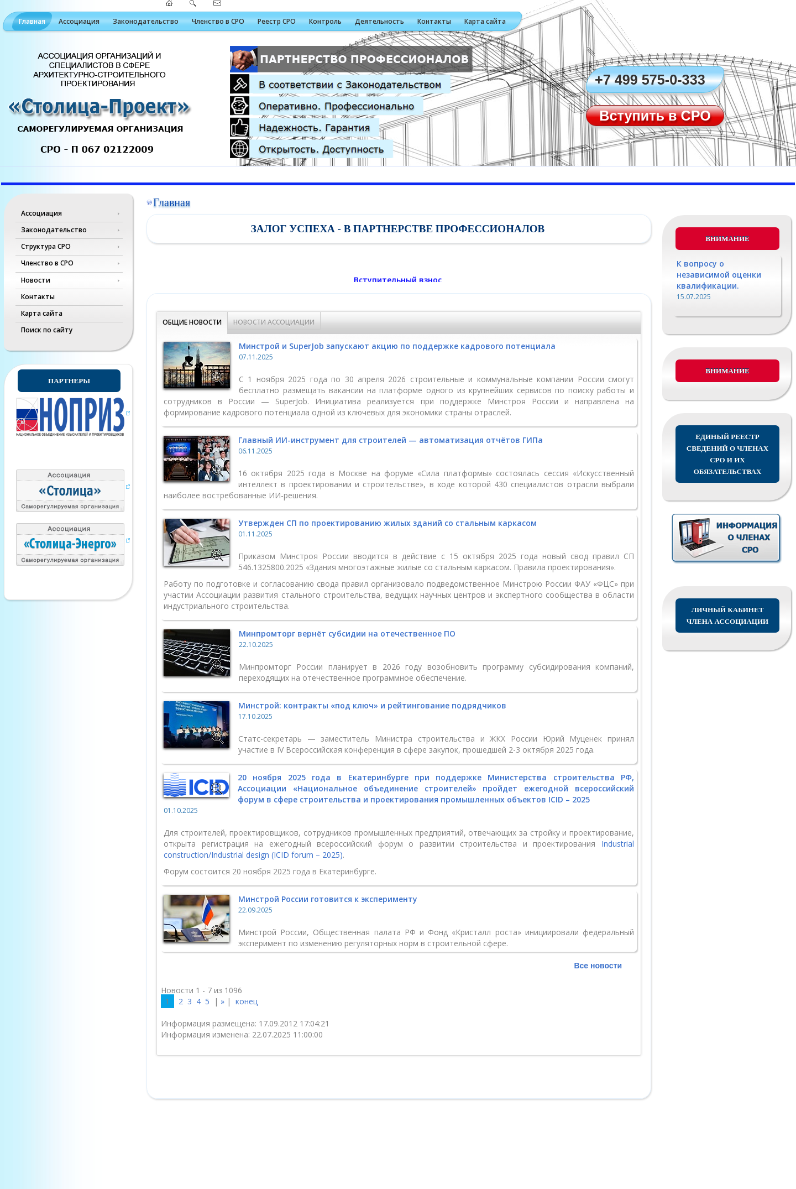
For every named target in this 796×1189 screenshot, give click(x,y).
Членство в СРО (218, 21)
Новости (35, 280)
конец (246, 1001)
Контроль (325, 21)
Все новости (598, 965)
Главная (32, 21)
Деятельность (379, 21)
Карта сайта (485, 21)
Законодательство (146, 21)
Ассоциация (79, 21)
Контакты (434, 21)
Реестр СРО (277, 21)
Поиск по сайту (46, 330)
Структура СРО (46, 246)
